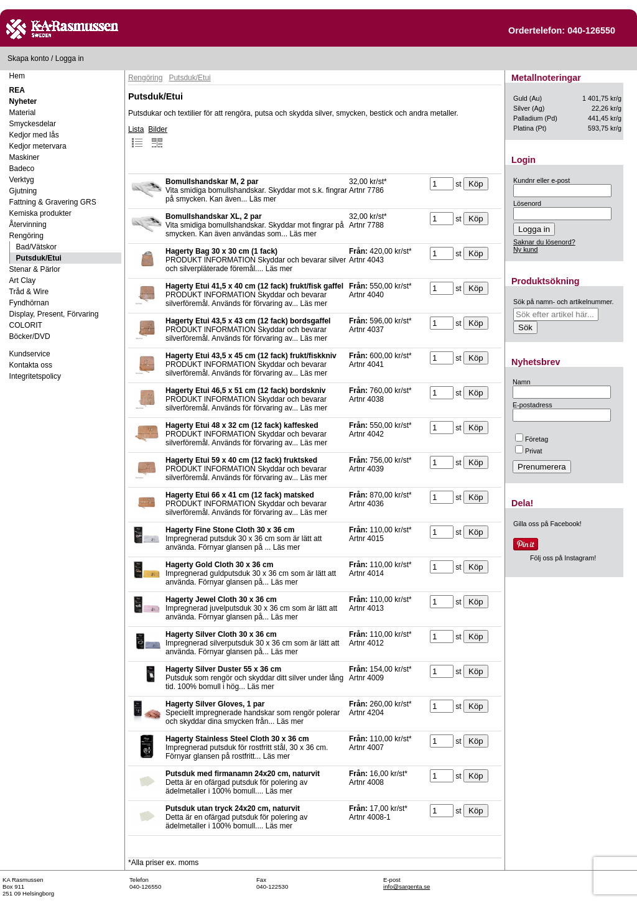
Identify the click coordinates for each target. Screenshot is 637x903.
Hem (17, 76)
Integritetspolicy (35, 376)
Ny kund (525, 249)
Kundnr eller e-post (541, 180)
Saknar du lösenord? (544, 242)
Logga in (69, 58)
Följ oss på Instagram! (563, 558)
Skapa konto (28, 58)
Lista (136, 137)
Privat (528, 451)
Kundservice (29, 354)
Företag (531, 439)
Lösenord (527, 203)
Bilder (157, 137)
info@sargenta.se (406, 886)
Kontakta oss (30, 365)
